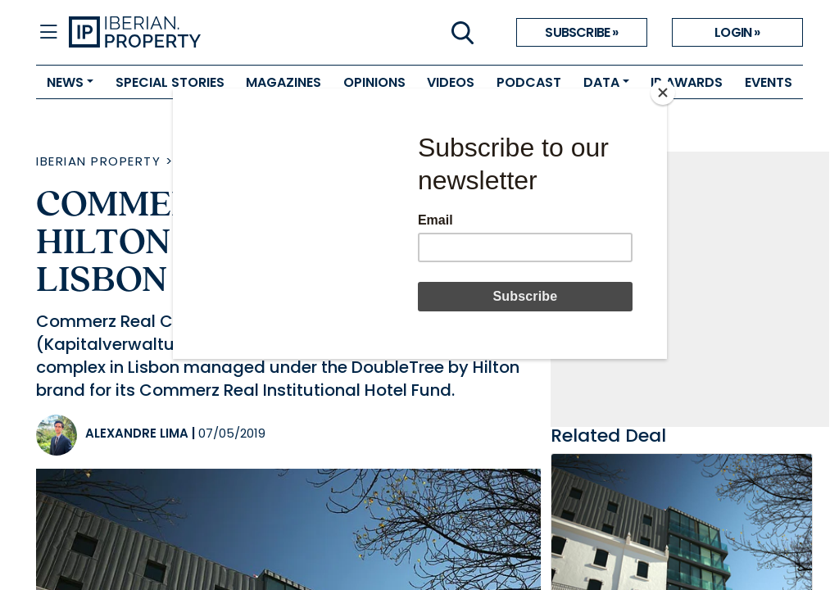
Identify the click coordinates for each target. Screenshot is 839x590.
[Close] (663, 92)
